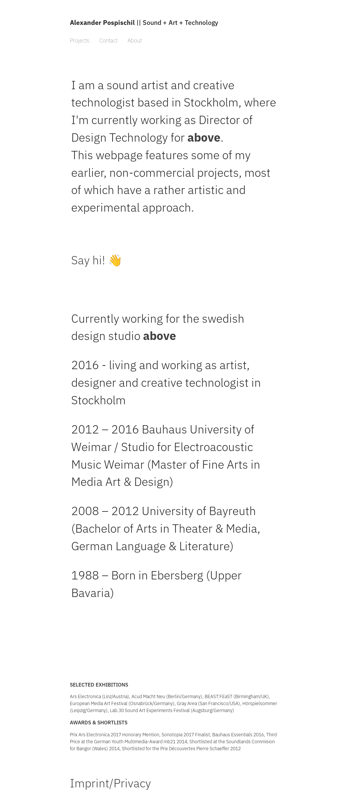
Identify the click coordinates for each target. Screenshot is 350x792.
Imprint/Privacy (110, 783)
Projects (79, 40)
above (204, 137)
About (134, 40)
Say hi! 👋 (97, 260)
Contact (108, 40)
